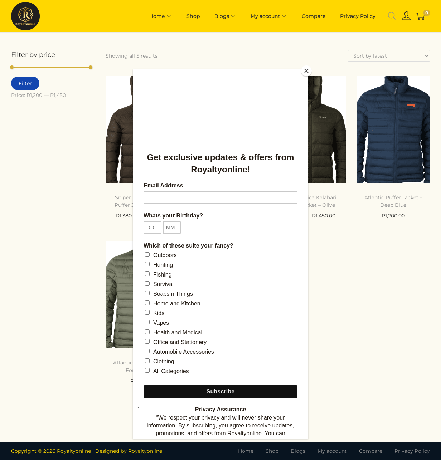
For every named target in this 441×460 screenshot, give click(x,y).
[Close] (306, 70)
